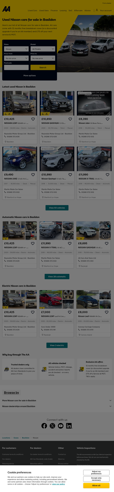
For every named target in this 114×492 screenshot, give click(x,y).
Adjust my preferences (96, 473)
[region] (57, 478)
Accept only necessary (96, 479)
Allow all (96, 485)
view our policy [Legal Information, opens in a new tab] (58, 484)
